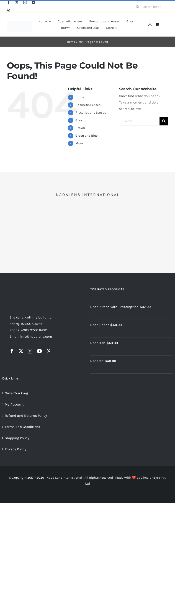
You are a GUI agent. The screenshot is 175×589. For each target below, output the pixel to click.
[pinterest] (8, 11)
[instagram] (25, 2)
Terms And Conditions (22, 427)
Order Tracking (16, 393)
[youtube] (33, 2)
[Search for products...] (150, 6)
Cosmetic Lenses (87, 105)
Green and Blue (86, 136)
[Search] (137, 6)
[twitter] (17, 2)
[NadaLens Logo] (28, 288)
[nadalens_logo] (19, 22)
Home (79, 97)
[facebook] (8, 2)
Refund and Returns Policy (26, 416)
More (79, 143)
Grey (78, 120)
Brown (80, 128)
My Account (14, 404)
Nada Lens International (64, 478)
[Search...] (139, 121)
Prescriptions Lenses (90, 112)
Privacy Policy (15, 449)
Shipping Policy (17, 438)
